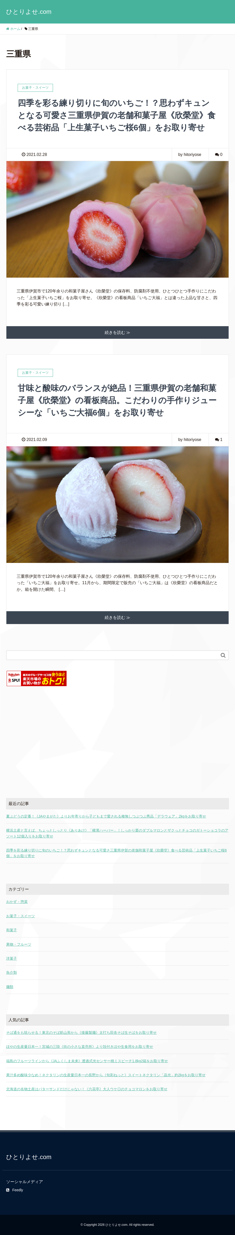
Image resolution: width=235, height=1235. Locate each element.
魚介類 (11, 972)
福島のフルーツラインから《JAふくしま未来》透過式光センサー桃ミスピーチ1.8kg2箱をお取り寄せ (87, 1061)
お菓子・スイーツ (20, 916)
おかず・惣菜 (17, 902)
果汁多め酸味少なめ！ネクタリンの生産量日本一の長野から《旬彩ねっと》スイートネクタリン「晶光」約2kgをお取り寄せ (106, 1075)
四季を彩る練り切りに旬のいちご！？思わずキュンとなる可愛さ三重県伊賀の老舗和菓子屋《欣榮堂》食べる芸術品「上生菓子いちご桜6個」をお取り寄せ (117, 115)
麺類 (9, 987)
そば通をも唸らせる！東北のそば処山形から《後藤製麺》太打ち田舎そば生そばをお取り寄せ (81, 1032)
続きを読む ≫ (117, 332)
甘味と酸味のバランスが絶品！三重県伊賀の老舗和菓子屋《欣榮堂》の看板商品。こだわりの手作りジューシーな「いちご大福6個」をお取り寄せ (117, 400)
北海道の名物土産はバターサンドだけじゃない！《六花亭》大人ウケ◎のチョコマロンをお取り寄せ (86, 1089)
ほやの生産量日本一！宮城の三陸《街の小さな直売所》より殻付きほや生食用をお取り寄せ (79, 1047)
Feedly (14, 1190)
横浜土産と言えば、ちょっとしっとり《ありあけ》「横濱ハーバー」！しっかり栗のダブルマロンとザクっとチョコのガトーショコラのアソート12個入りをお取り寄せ (117, 833)
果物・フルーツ (18, 944)
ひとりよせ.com (28, 11)
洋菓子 (11, 958)
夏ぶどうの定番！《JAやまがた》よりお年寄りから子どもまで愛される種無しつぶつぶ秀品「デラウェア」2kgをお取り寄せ (106, 816)
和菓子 (11, 930)
